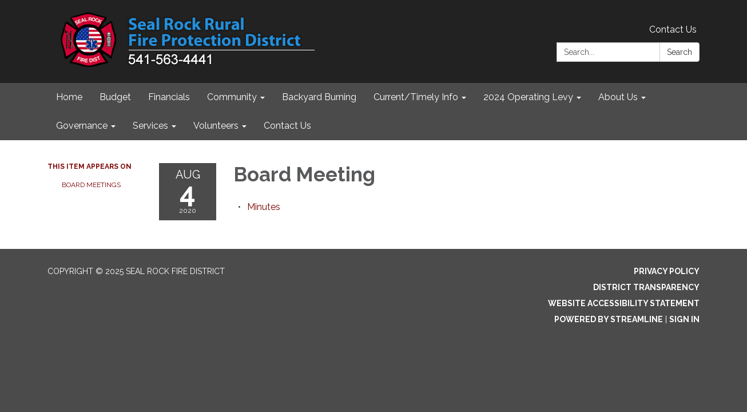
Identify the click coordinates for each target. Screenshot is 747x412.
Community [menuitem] (232, 97)
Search (679, 52)
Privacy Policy (667, 271)
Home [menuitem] (69, 97)
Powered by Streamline (608, 319)
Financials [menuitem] (169, 97)
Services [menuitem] (150, 125)
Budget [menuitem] (115, 97)
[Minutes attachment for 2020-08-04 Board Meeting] (263, 206)
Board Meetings (91, 185)
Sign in (684, 319)
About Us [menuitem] (618, 97)
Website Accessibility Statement (624, 303)
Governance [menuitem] (82, 125)
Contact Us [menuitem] (287, 125)
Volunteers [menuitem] (216, 125)
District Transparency (646, 287)
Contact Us (673, 29)
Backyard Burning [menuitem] (319, 97)
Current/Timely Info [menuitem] (416, 97)
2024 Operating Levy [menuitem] (528, 97)
